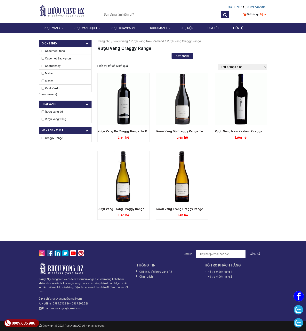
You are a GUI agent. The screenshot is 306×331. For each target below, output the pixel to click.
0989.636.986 (20, 323)
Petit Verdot (52, 88)
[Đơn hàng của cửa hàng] (242, 67)
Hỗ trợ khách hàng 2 (220, 276)
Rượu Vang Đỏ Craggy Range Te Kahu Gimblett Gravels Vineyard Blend (149, 131)
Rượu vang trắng (55, 119)
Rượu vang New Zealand (147, 41)
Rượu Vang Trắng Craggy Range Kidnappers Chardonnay (139, 209)
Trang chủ (103, 41)
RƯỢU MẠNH (160, 28)
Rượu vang (120, 41)
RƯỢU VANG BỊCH (87, 28)
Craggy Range (54, 138)
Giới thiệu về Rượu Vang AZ (155, 271)
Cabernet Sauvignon (58, 58)
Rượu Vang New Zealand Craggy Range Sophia (249, 131)
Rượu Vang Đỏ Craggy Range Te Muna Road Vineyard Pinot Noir (202, 131)
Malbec (49, 73)
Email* (224, 254)
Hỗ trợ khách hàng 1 (220, 271)
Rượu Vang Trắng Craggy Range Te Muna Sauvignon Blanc (199, 209)
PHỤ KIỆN (189, 28)
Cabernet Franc (55, 51)
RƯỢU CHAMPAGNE (125, 28)
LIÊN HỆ (238, 28)
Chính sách (146, 276)
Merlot (49, 81)
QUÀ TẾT (215, 28)
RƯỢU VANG (54, 28)
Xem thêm (182, 56)
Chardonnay (52, 66)
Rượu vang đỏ (54, 111)
